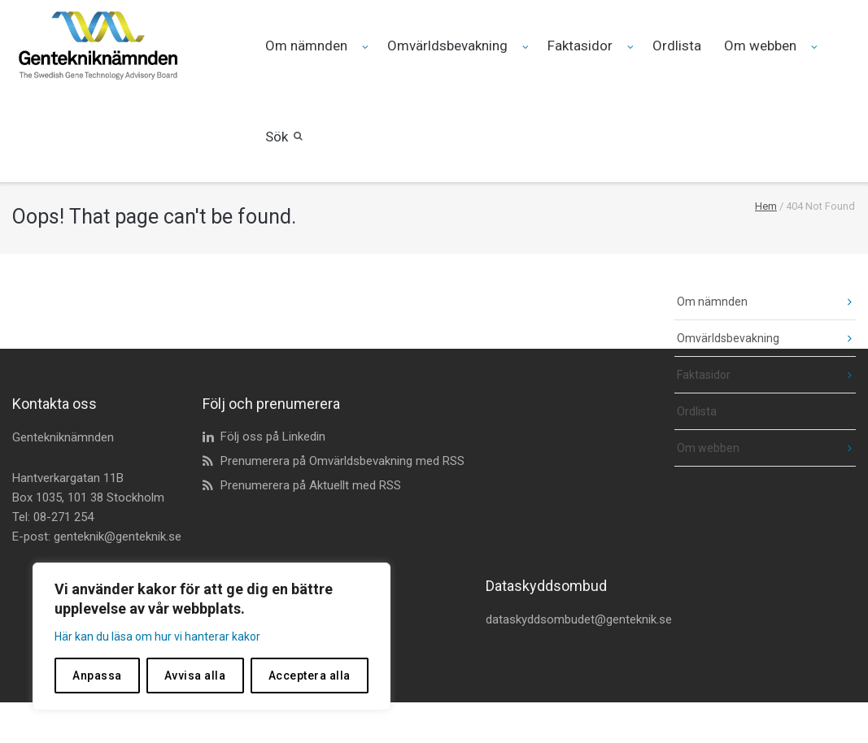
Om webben (760, 45)
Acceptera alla (309, 675)
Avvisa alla (195, 675)
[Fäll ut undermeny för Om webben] (815, 46)
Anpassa (97, 675)
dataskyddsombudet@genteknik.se (579, 619)
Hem (766, 206)
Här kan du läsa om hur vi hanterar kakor (157, 636)
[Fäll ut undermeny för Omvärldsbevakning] (526, 46)
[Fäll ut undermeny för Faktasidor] (631, 46)
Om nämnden (306, 45)
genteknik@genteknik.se (117, 536)
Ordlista (676, 45)
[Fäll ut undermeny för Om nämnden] (366, 46)
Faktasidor (580, 45)
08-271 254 (63, 517)
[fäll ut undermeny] (837, 302)
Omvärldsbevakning (447, 45)
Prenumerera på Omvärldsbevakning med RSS (342, 461)
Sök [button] (276, 136)
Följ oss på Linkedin (272, 436)
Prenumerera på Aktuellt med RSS (310, 485)
